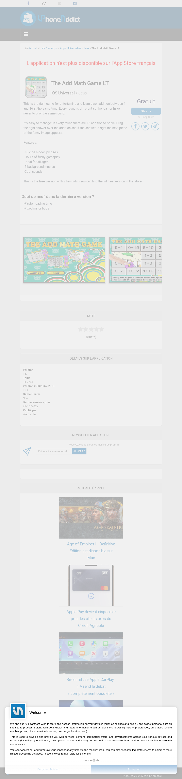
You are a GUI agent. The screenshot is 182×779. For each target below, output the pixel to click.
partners (35, 723)
